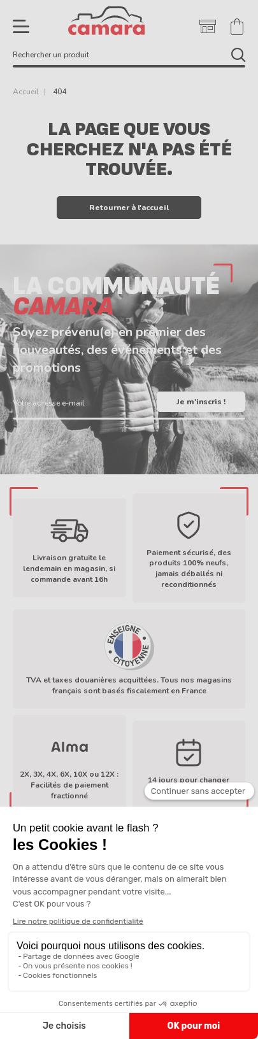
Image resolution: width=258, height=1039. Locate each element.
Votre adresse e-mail (49, 402)
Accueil (26, 92)
